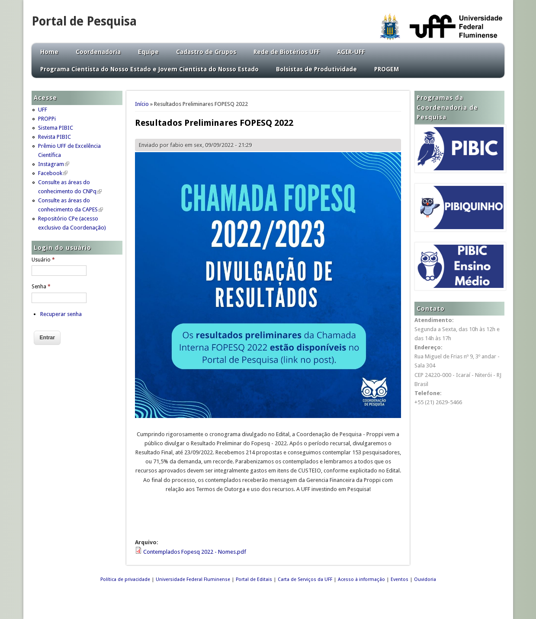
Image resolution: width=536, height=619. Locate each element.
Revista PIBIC (54, 137)
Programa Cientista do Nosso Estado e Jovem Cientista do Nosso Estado (149, 69)
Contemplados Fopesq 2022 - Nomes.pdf (194, 552)
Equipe (148, 51)
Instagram (53, 164)
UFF (42, 109)
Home (49, 51)
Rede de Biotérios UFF (287, 51)
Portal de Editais (254, 579)
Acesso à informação (361, 579)
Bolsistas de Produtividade (316, 69)
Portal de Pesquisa (84, 21)
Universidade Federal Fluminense (193, 579)
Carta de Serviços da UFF (305, 579)
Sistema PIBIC (55, 127)
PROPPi (47, 118)
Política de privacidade (125, 579)
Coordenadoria (98, 51)
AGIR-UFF (351, 51)
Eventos (399, 579)
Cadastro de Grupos (206, 51)
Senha (41, 287)
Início (142, 104)
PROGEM (386, 69)
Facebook (52, 173)
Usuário (43, 260)
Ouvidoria (425, 579)
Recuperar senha (61, 314)
